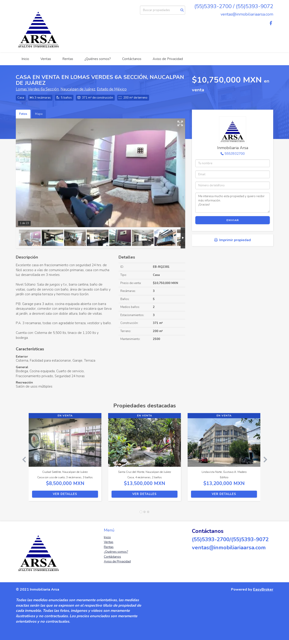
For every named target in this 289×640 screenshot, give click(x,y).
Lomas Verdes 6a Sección (37, 89)
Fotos (23, 114)
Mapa (38, 114)
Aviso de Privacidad (168, 59)
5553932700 (234, 153)
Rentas (67, 59)
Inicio (25, 59)
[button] (22, 459)
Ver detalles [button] (65, 494)
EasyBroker (263, 589)
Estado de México (112, 89)
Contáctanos (131, 59)
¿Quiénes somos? (97, 59)
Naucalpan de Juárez (78, 89)
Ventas (45, 59)
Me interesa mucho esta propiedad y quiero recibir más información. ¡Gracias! (232, 203)
